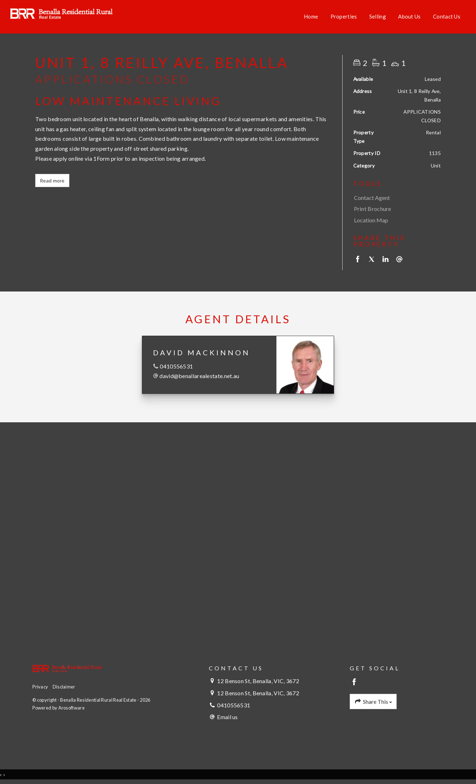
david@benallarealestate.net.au (199, 375)
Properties (343, 16)
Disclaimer (64, 687)
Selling (377, 16)
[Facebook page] (354, 682)
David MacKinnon (201, 352)
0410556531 (176, 366)
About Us (409, 16)
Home (311, 16)
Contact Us (446, 16)
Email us (227, 716)
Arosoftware (71, 708)
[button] (395, 209)
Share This (373, 702)
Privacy (40, 687)
